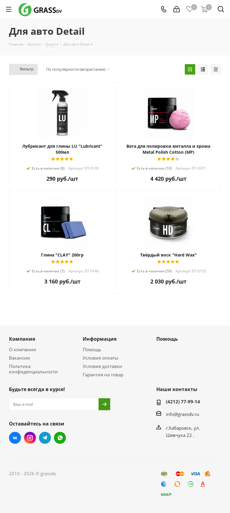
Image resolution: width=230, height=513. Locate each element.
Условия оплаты (100, 358)
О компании (22, 349)
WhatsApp (60, 438)
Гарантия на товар (103, 375)
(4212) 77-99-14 (183, 402)
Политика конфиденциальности (33, 369)
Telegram (45, 438)
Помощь (92, 349)
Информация (99, 339)
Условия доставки (102, 366)
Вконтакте (15, 438)
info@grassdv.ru (182, 414)
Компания (22, 339)
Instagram (30, 438)
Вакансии (19, 358)
